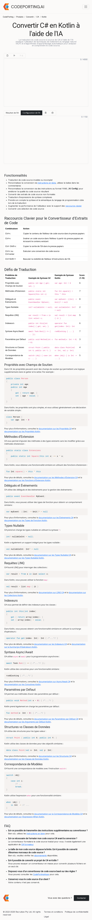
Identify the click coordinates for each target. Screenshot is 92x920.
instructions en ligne (47, 183)
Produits (19, 17)
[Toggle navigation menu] (85, 6)
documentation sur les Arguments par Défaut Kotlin (27, 721)
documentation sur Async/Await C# (54, 681)
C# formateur (27, 844)
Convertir (30, 17)
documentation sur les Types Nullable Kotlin (24, 558)
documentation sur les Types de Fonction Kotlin (25, 520)
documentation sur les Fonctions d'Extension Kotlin (27, 480)
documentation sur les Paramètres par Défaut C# (56, 719)
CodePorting (8, 17)
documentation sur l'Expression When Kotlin (24, 816)
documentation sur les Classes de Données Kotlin (26, 759)
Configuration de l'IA (31, 113)
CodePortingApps (41, 874)
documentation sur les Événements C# (56, 517)
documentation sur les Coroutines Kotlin (22, 684)
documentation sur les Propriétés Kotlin (22, 431)
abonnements (40, 855)
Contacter (81, 898)
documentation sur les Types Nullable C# (52, 555)
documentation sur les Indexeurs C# (50, 644)
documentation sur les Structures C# (55, 756)
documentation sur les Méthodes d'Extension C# (56, 477)
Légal (46, 916)
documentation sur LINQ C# (51, 592)
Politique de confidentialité (76, 912)
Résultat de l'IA (12, 113)
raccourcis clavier (73, 206)
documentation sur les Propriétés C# (55, 428)
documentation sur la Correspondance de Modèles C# (58, 814)
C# (37, 17)
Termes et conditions (53, 912)
